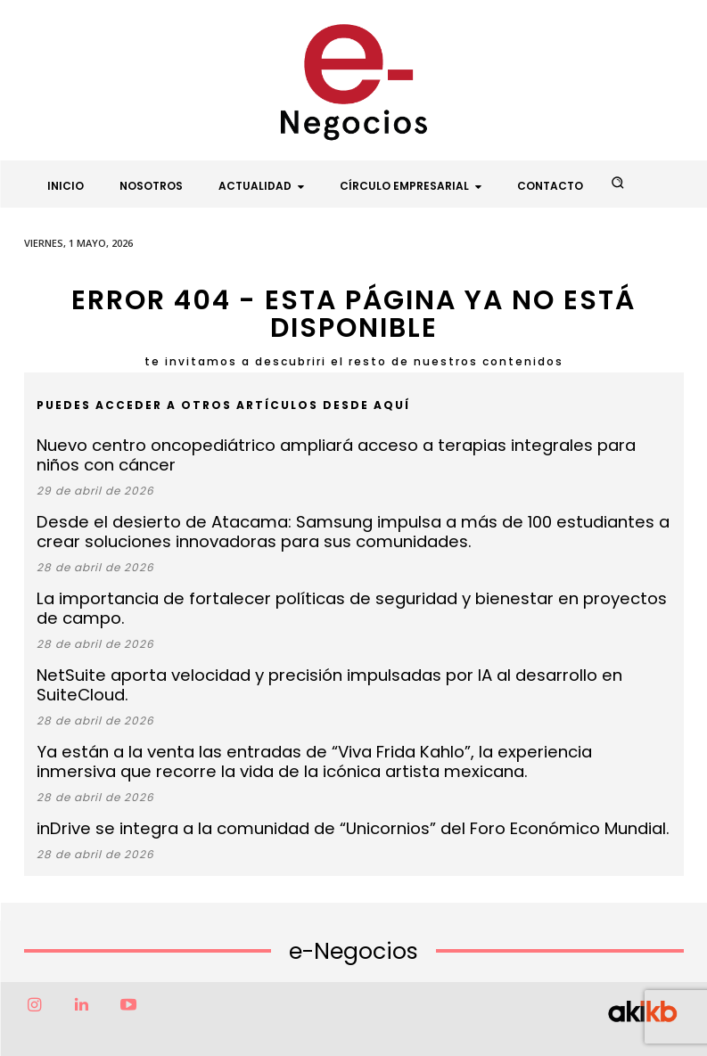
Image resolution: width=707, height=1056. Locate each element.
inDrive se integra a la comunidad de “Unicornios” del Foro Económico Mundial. (308, 767)
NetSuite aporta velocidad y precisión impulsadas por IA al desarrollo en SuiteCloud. (328, 642)
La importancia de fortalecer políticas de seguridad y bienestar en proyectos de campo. (346, 587)
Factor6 (315, 1027)
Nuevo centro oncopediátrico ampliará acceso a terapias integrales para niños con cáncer (329, 452)
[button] (617, 183)
